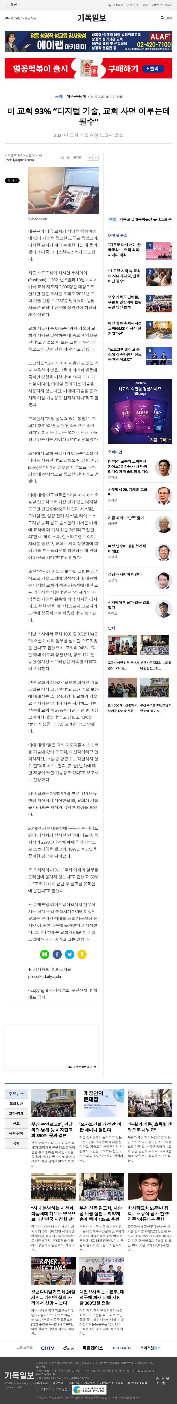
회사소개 (42, 1383)
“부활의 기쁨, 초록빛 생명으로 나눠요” (150, 1127)
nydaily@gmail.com (19, 160)
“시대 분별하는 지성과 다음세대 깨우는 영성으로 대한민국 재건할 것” (53, 1213)
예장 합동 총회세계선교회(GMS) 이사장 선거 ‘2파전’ (125, 328)
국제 (58, 96)
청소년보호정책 (137, 1383)
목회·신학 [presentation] (16, 1133)
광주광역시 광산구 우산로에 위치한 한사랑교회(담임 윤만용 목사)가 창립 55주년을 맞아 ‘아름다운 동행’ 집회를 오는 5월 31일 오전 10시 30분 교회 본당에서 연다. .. (150, 1238)
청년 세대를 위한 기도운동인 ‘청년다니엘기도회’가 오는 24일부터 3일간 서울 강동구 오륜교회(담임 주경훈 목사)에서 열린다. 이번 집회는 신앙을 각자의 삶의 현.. (53, 1322)
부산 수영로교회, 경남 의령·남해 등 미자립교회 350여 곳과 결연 (52, 1130)
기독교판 (117, 5)
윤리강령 (62, 1389)
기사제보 (90, 1383)
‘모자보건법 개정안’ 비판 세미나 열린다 (100, 1127)
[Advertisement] (140, 182)
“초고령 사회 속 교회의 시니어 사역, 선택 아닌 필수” (124, 276)
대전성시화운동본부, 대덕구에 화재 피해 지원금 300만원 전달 (101, 1297)
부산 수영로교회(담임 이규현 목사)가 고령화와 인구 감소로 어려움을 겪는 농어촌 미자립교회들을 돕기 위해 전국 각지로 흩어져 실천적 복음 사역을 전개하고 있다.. (53, 1154)
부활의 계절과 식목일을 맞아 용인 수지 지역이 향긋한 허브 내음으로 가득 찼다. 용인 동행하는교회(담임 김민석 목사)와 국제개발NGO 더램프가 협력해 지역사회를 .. (150, 1149)
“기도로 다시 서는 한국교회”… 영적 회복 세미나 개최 (124, 250)
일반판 (134, 5)
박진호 (112, 613)
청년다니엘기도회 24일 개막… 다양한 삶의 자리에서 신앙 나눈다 (53, 1297)
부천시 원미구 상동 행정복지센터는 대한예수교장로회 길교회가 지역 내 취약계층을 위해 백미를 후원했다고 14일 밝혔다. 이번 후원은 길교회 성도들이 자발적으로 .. (101, 1238)
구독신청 (156, 5)
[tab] (16, 1104)
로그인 (168, 5)
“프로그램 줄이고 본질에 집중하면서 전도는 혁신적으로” (125, 354)
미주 (145, 5)
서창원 (112, 557)
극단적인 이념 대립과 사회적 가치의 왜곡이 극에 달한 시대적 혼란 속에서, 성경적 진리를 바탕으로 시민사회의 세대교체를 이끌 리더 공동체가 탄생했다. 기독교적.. (53, 1238)
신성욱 (112, 580)
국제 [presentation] (16, 1143)
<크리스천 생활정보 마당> (81, 1067)
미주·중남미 (76, 96)
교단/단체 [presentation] (16, 1113)
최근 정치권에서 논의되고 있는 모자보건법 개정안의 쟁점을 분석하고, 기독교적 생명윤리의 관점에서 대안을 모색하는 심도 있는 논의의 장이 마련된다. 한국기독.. (101, 1149)
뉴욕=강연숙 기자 (30, 155)
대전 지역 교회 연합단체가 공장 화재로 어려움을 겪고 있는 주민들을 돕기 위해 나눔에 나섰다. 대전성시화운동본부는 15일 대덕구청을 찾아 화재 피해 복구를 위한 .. (101, 1322)
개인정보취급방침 (111, 1383)
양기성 (112, 477)
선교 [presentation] (16, 1123)
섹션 (11, 5)
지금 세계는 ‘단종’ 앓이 (126, 517)
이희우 (112, 500)
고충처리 (46, 1389)
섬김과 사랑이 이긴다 (125, 574)
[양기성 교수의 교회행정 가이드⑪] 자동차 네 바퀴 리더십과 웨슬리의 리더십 (128, 466)
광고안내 (58, 1383)
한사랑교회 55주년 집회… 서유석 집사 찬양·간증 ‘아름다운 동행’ (148, 1213)
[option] (124, 654)
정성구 (112, 523)
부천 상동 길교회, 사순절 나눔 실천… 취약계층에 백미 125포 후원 (100, 1213)
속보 (112, 219)
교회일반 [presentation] (16, 1103)
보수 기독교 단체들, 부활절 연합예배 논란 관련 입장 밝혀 (125, 302)
